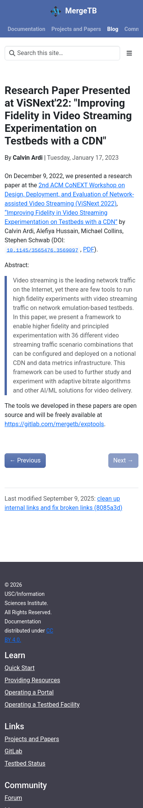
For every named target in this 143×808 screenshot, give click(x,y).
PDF (88, 249)
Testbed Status (25, 763)
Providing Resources (32, 680)
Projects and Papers (32, 739)
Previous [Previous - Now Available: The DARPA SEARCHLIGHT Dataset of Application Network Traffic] (25, 460)
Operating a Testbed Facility (42, 704)
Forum (13, 798)
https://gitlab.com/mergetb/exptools (54, 424)
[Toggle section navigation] (129, 53)
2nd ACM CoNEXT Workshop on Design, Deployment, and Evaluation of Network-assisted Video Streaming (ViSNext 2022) (69, 194)
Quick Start (20, 668)
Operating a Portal (29, 692)
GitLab (13, 751)
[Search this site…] (62, 53)
